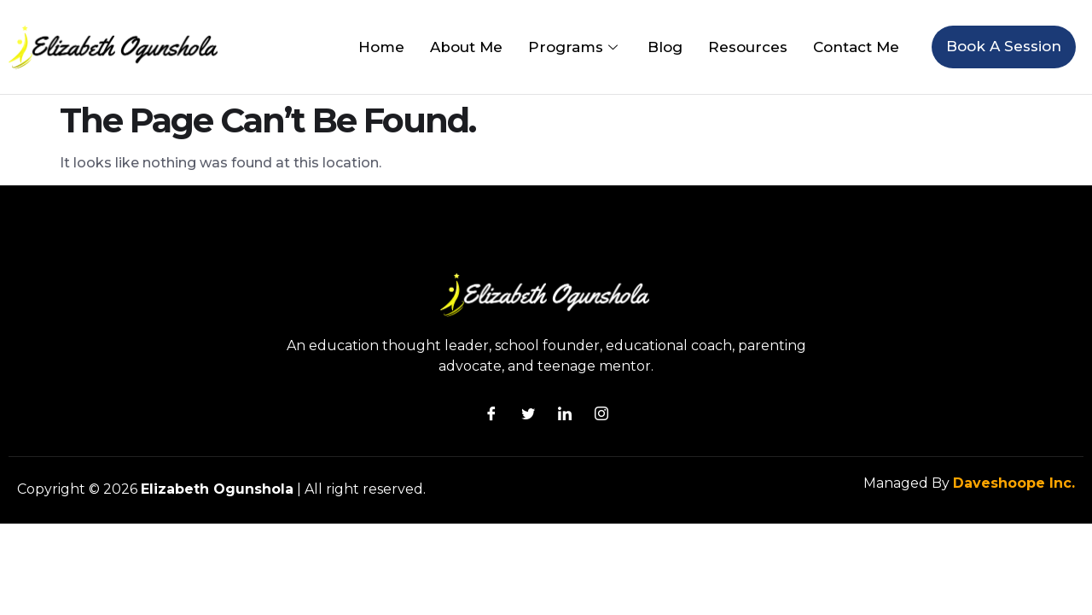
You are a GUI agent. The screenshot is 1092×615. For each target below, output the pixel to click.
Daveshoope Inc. (1014, 483)
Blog (665, 47)
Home (381, 47)
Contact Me (856, 47)
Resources (747, 47)
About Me (466, 47)
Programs (575, 47)
